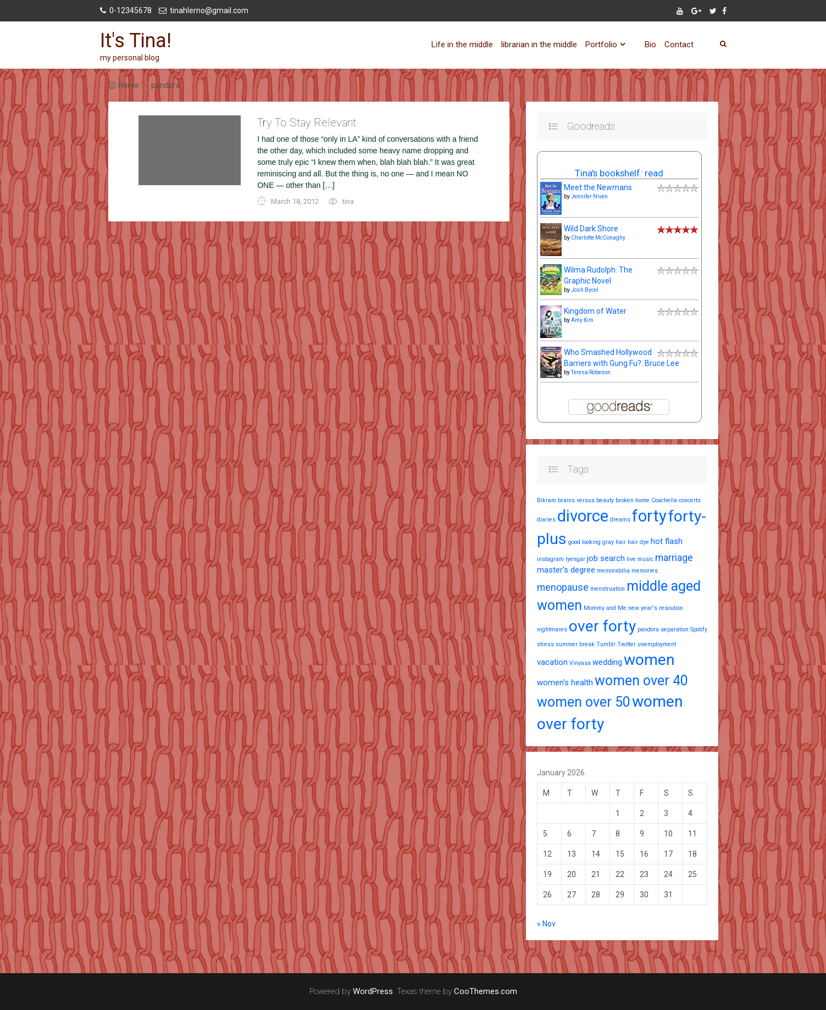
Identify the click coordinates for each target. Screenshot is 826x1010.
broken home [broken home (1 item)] (633, 500)
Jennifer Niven (589, 196)
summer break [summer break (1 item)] (575, 644)
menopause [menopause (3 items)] (563, 587)
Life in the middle (462, 44)
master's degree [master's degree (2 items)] (566, 570)
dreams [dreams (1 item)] (620, 519)
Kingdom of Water (595, 311)
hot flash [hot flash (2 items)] (667, 541)
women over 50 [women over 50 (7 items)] (583, 702)
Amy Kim (582, 320)
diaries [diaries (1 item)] (546, 519)
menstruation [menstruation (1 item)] (607, 588)
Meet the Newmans (598, 187)
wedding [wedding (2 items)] (607, 662)
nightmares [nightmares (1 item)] (552, 629)
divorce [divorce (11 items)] (582, 516)
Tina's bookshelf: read (619, 173)
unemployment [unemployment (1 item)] (656, 644)
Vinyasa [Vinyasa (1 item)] (580, 663)
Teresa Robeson (591, 372)
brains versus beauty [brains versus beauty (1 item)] (586, 500)
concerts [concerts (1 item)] (690, 500)
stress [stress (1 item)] (545, 644)
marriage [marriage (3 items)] (674, 557)
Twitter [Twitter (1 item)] (626, 644)
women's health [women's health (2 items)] (565, 682)
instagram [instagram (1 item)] (550, 559)
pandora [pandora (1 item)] (648, 629)
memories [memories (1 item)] (644, 570)
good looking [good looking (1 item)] (584, 542)
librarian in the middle (539, 44)
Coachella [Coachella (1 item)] (664, 500)
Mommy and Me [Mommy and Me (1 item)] (605, 608)
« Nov (546, 923)
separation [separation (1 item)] (675, 629)
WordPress (373, 991)
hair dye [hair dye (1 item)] (638, 542)
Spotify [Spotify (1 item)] (698, 629)
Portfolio (601, 44)
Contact (679, 44)
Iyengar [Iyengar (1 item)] (575, 559)
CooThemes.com (485, 991)
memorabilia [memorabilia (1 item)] (613, 570)
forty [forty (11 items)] (649, 516)
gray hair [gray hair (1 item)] (614, 542)
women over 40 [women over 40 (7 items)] (641, 681)
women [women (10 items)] (649, 660)
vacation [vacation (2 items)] (552, 662)
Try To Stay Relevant (306, 122)
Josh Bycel (584, 290)
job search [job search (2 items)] (606, 558)
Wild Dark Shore (591, 228)
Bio (650, 44)
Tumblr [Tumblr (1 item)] (606, 644)
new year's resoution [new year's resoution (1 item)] (655, 608)
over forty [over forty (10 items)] (602, 626)
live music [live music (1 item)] (640, 559)
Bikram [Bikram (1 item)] (546, 500)
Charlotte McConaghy (598, 238)
